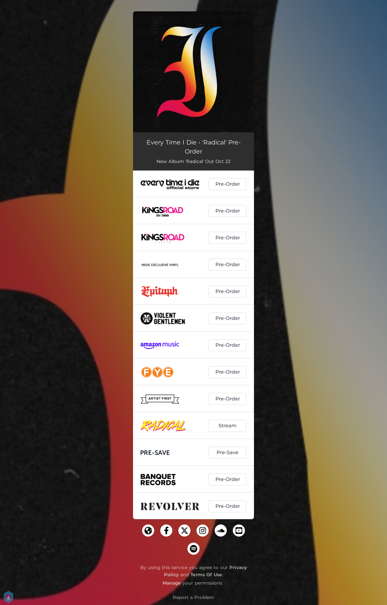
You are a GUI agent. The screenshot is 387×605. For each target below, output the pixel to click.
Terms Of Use (206, 574)
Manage (172, 583)
